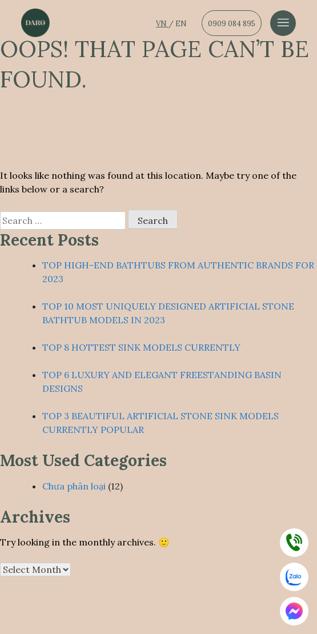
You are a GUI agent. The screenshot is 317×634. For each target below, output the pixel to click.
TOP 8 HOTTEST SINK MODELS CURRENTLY (141, 347)
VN (162, 24)
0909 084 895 (231, 24)
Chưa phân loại (74, 486)
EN (181, 24)
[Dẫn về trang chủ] (35, 23)
